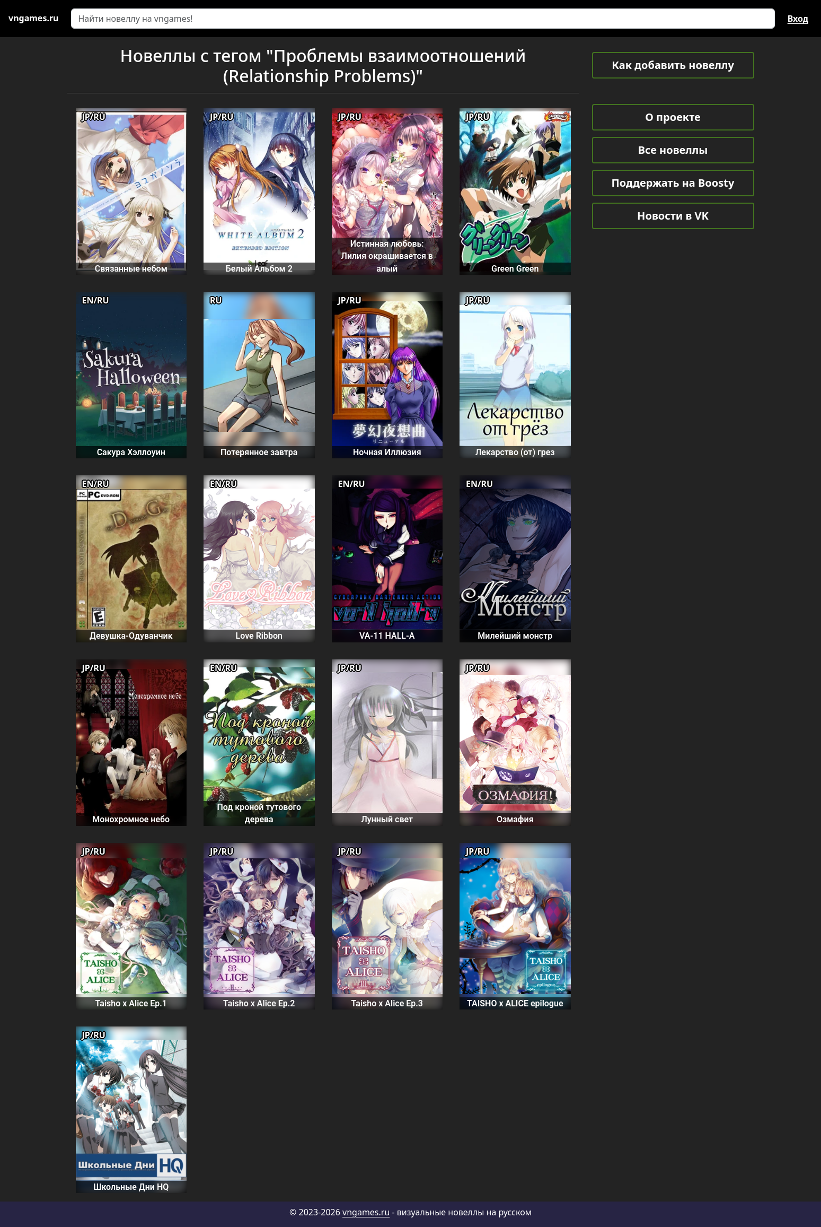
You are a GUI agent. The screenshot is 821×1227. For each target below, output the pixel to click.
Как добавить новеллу (673, 65)
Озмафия (515, 819)
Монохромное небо (131, 819)
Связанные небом (131, 269)
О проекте (672, 117)
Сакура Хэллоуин (131, 452)
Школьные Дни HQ (131, 1187)
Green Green (514, 269)
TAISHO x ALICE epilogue (515, 1003)
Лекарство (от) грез (515, 452)
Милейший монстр (515, 636)
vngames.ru (366, 1212)
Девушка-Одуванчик (131, 636)
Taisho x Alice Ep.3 (387, 1003)
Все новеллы (673, 150)
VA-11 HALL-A (387, 636)
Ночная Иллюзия (387, 452)
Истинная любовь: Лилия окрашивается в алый (387, 256)
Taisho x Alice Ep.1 (131, 1003)
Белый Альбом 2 (259, 269)
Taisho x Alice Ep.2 (259, 1003)
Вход (798, 18)
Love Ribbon (259, 636)
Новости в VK (673, 215)
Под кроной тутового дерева (259, 813)
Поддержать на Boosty (673, 183)
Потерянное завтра (258, 452)
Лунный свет (387, 819)
